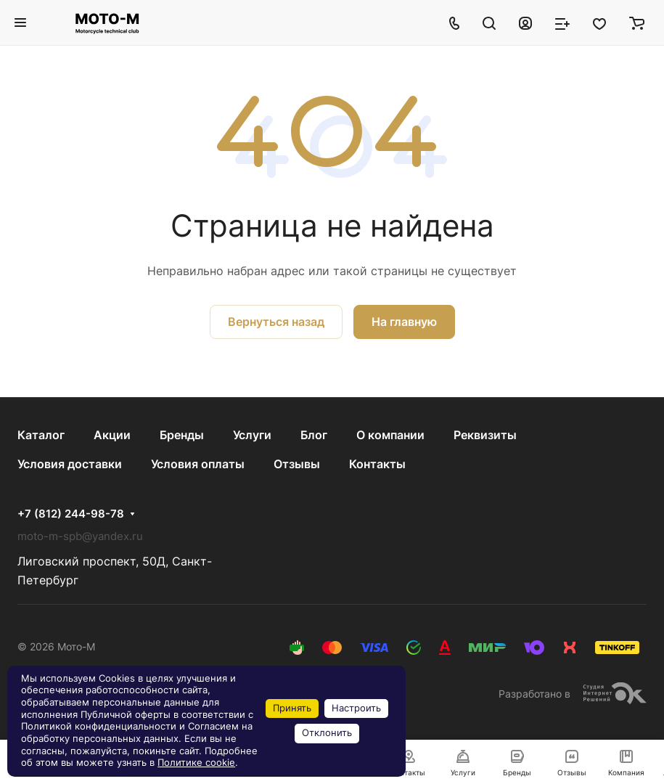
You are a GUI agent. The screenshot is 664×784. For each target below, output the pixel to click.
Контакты (377, 464)
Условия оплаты (198, 464)
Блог (313, 435)
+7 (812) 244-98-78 (70, 513)
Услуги (252, 435)
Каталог (41, 435)
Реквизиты (485, 435)
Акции (112, 435)
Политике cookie (196, 762)
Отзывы (297, 464)
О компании (390, 435)
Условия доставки (69, 464)
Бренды (182, 435)
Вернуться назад (276, 321)
